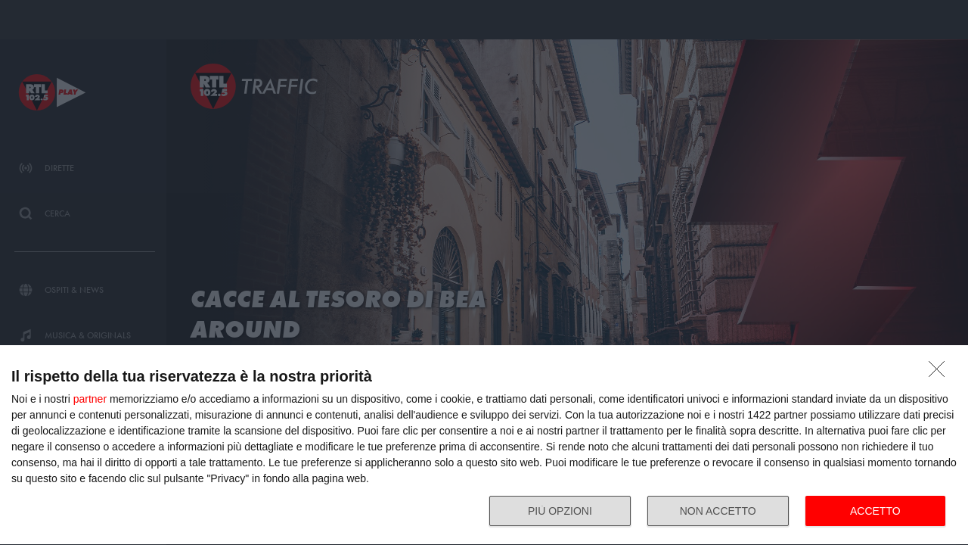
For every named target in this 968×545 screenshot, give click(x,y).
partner (90, 399)
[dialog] (484, 445)
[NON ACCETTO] (941, 373)
